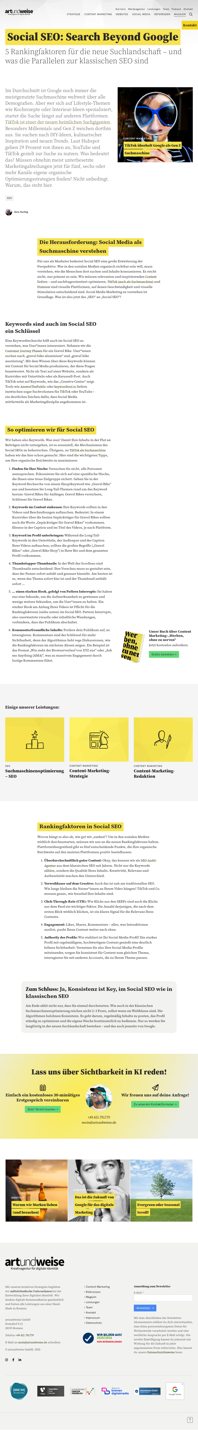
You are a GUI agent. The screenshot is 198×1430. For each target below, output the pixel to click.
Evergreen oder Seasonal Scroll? (158, 1208)
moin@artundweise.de (99, 1122)
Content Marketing (98, 14)
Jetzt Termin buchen (41, 1109)
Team (166, 9)
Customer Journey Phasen (25, 350)
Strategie (73, 14)
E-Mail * (139, 1293)
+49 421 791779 (99, 1117)
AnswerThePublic (34, 386)
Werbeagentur (136, 9)
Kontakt (188, 9)
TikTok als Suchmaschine (89, 450)
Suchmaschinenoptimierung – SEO (34, 773)
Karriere (121, 9)
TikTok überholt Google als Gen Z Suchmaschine (153, 149)
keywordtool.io (68, 386)
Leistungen (154, 9)
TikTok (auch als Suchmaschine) (132, 281)
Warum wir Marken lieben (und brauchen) (34, 1208)
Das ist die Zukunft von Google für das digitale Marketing (94, 1205)
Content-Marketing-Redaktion (154, 773)
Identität (17, 1197)
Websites (122, 14)
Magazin (180, 14)
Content (151, 276)
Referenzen (162, 14)
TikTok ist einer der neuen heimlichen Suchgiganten (45, 125)
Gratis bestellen (162, 654)
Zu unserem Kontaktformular (154, 1104)
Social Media (141, 14)
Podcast (176, 9)
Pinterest (51, 286)
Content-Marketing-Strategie (89, 773)
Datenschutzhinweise (161, 1352)
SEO (9, 197)
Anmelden (143, 1308)
